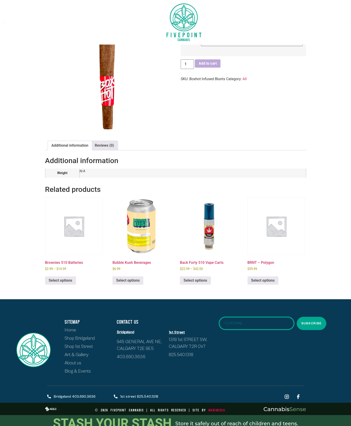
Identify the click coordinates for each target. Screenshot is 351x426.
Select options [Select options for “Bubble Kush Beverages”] (128, 280)
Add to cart (208, 63)
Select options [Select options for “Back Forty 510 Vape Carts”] (195, 280)
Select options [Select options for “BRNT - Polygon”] (263, 280)
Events (298, 22)
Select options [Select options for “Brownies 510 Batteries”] (60, 280)
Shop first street (43, 22)
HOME (12, 22)
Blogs (319, 22)
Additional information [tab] (70, 145)
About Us (120, 22)
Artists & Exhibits (260, 22)
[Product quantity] (187, 64)
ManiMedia (217, 410)
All (244, 79)
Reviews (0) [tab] (104, 145)
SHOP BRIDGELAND (86, 22)
